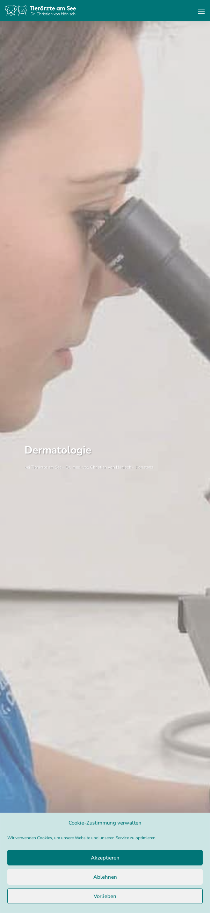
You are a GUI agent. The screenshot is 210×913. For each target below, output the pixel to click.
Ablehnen (105, 876)
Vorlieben (105, 896)
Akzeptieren (105, 857)
